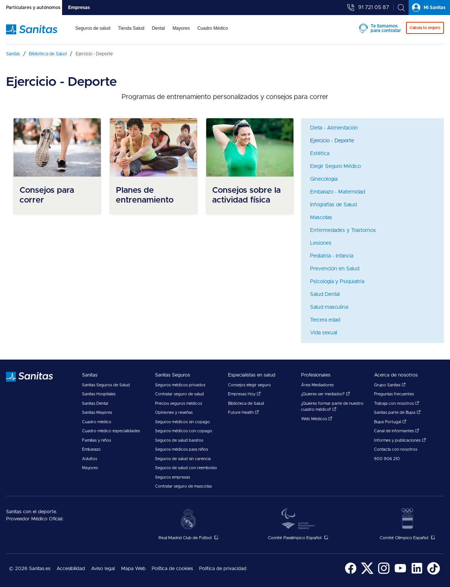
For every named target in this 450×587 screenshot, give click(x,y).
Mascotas (321, 217)
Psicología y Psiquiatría (337, 281)
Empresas (79, 7)
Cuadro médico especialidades (111, 431)
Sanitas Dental (95, 403)
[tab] (31, 7)
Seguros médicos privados (180, 385)
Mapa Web (133, 568)
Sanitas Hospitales (99, 394)
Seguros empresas (172, 477)
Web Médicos (316, 419)
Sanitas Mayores (97, 412)
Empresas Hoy (244, 394)
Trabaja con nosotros (396, 403)
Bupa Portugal (390, 422)
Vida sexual (323, 332)
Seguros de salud (92, 28)
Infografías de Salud (333, 204)
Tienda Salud (131, 28)
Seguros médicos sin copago (182, 422)
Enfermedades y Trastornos (343, 230)
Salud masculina (329, 307)
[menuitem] (92, 33)
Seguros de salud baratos (179, 440)
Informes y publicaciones (400, 440)
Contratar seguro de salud (179, 394)
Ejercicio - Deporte (332, 140)
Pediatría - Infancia (331, 256)
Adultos (89, 459)
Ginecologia (324, 179)
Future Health (243, 412)
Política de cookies (172, 568)
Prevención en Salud (334, 268)
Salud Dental (325, 294)
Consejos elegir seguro (249, 385)
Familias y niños (96, 440)
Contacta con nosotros (395, 449)
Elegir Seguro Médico (335, 166)
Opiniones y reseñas (174, 412)
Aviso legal (103, 568)
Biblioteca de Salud (246, 403)
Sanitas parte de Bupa (397, 412)
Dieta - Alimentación (334, 128)
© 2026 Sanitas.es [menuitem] (29, 568)
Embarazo (91, 449)
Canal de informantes (396, 431)
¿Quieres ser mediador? (325, 394)
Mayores (181, 28)
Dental (158, 28)
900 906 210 (387, 459)
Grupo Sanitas (390, 385)
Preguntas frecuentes (394, 394)
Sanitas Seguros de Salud (106, 385)
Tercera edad (325, 320)
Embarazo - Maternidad (337, 192)
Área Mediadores (317, 385)
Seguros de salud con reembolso (186, 468)
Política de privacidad (222, 568)
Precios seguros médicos (178, 403)
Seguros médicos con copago (183, 431)
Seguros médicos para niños (181, 449)
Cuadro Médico (212, 28)
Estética (319, 153)
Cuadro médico (96, 422)
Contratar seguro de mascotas (183, 486)
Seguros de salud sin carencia (183, 459)
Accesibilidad (70, 568)
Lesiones (320, 243)
